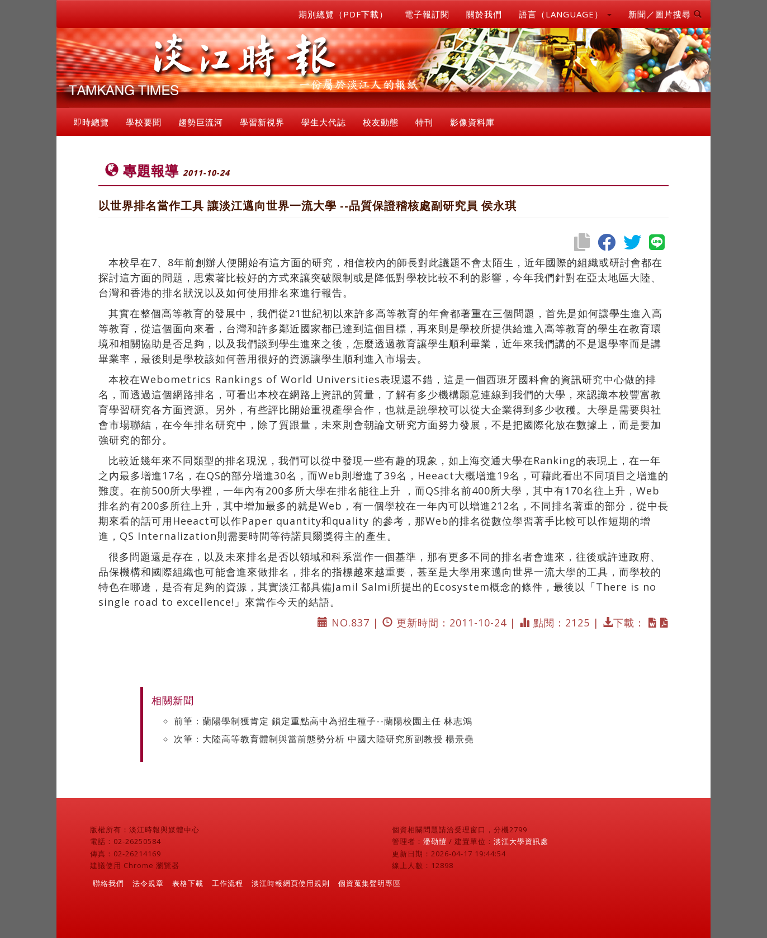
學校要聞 (144, 122)
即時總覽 (91, 122)
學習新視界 (262, 122)
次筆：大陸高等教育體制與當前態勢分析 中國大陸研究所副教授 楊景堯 (324, 739)
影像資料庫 (472, 122)
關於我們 (484, 14)
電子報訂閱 (427, 14)
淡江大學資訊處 (521, 841)
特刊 (424, 122)
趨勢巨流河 (200, 122)
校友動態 (381, 122)
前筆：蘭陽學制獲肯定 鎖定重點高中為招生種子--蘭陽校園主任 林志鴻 (323, 721)
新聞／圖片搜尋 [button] (665, 14)
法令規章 (148, 883)
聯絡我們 (108, 883)
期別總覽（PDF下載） (343, 14)
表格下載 (187, 883)
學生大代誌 (323, 122)
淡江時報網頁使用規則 (291, 883)
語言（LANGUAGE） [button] (565, 14)
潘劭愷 (435, 841)
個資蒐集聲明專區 (369, 883)
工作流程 (227, 883)
